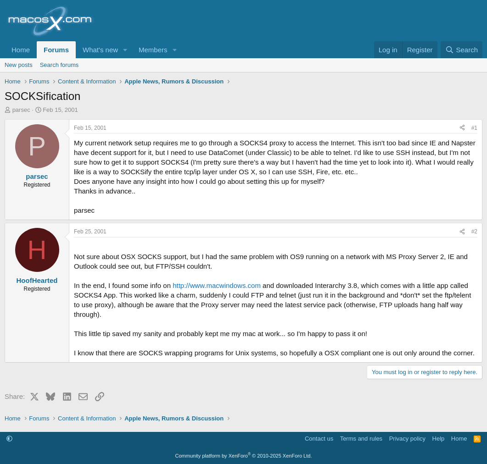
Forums (56, 50)
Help (438, 438)
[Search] (461, 49)
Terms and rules (361, 438)
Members (153, 50)
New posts (19, 64)
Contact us (319, 438)
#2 (474, 231)
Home (20, 50)
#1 (474, 128)
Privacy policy (407, 438)
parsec (21, 109)
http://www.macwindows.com (217, 285)
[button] (125, 49)
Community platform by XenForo (243, 455)
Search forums (59, 64)
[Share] (462, 128)
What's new (100, 50)
